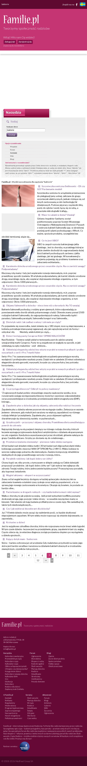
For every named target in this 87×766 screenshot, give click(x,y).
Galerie (47, 705)
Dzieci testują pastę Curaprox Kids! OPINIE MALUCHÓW (35, 336)
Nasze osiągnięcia (12, 716)
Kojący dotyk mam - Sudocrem (21, 539)
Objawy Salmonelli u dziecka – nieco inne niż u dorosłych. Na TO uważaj (43, 305)
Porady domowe (38, 681)
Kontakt (8, 698)
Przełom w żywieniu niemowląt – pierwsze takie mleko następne (39, 442)
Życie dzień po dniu (56, 659)
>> (51, 560)
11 (78, 555)
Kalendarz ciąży (11, 661)
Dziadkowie (36, 674)
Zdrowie (30, 713)
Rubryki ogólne (37, 664)
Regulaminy (10, 703)
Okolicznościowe (55, 666)
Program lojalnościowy (14, 708)
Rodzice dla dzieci (12, 687)
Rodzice (34, 671)
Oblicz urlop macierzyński (16, 666)
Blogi (12, 159)
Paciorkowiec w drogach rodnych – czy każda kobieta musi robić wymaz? (43, 492)
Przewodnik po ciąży (13, 659)
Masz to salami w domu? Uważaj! (58, 215)
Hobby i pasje (53, 664)
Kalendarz (9, 684)
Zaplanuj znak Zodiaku (14, 689)
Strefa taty (35, 676)
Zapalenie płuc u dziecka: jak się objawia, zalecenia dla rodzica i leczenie (43, 405)
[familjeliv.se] (82, 4)
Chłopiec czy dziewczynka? (16, 669)
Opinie (51, 656)
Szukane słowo (12, 127)
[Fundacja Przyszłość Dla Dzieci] (24, 746)
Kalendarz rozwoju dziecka (16, 674)
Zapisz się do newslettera (13, 45)
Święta (30, 711)
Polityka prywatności (13, 718)
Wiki (12, 156)
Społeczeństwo (54, 661)
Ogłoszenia (36, 656)
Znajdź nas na (70, 4)
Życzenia (48, 711)
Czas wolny (32, 718)
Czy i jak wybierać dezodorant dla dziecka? (28, 508)
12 (38, 560)
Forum (12, 150)
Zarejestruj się (25, 41)
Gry (6, 679)
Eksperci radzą (37, 661)
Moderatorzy (10, 705)
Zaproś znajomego (12, 711)
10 (70, 555)
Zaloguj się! (10, 41)
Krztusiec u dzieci (15, 522)
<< (8, 555)
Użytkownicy (36, 679)
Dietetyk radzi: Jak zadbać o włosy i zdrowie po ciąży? (33, 322)
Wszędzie (13, 147)
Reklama (8, 700)
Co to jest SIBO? (50, 240)
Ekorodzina (36, 659)
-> (46, 560)
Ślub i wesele (36, 666)
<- (15, 555)
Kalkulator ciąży (11, 664)
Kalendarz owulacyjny (14, 656)
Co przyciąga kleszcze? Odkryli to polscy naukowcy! (33, 389)
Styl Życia (31, 716)
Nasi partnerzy (11, 713)
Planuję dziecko (38, 669)
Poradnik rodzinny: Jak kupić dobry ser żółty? (29, 458)
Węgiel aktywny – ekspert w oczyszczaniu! (28, 475)
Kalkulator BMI (11, 676)
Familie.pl (6, 182)
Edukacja (9, 681)
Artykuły (13, 153)
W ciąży (30, 703)
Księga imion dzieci (13, 671)
